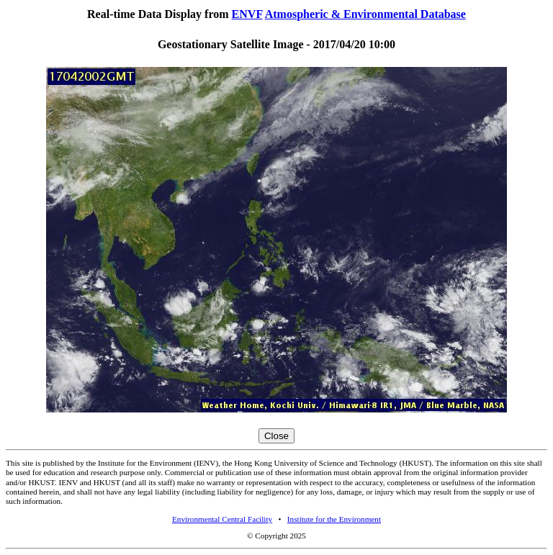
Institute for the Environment (334, 519)
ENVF (247, 14)
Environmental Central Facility (222, 519)
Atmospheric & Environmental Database (365, 14)
